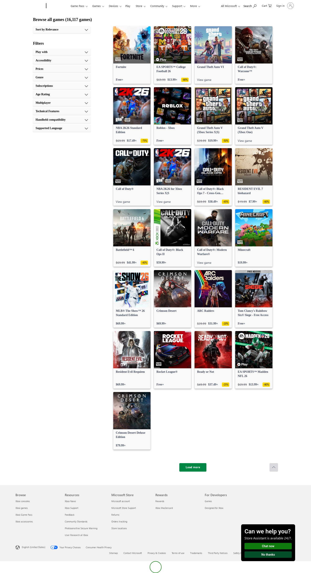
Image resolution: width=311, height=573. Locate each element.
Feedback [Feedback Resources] (69, 514)
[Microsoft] (29, 6)
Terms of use (178, 553)
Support (177, 6)
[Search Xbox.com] (250, 5)
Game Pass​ (77, 6)
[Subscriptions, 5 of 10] (62, 86)
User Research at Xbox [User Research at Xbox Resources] (76, 535)
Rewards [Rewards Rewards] (159, 501)
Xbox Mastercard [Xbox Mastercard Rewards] (164, 508)
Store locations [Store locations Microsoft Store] (119, 528)
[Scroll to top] (274, 467)
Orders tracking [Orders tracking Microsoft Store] (119, 521)
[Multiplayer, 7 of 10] (62, 102)
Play (127, 6)
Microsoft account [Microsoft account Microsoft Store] (120, 501)
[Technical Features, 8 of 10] (62, 111)
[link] (132, 55)
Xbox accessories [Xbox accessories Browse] (24, 521)
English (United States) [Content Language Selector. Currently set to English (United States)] (33, 547)
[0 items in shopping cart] (267, 5)
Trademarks (196, 553)
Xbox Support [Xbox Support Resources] (71, 508)
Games (96, 6)
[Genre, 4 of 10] (62, 77)
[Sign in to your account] (285, 6)
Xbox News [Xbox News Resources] (70, 501)
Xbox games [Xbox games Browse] (21, 508)
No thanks (268, 554)
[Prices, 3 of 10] (62, 69)
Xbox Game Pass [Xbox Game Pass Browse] (23, 514)
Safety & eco (239, 553)
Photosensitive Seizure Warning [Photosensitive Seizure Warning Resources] (81, 528)
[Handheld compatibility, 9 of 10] (62, 119)
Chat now (268, 546)
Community (157, 6)
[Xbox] (58, 6)
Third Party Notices (218, 553)
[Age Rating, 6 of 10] (62, 94)
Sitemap (113, 553)
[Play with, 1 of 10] (62, 52)
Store (139, 6)
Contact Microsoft (132, 553)
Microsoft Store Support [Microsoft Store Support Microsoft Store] (123, 508)
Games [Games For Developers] (208, 501)
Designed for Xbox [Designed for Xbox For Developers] (214, 508)
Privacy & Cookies (157, 553)
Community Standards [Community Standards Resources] (76, 521)
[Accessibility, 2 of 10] (62, 60)
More (193, 6)
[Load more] (192, 467)
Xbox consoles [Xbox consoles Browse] (22, 501)
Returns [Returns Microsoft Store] (115, 514)
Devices (113, 6)
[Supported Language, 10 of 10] (62, 128)
